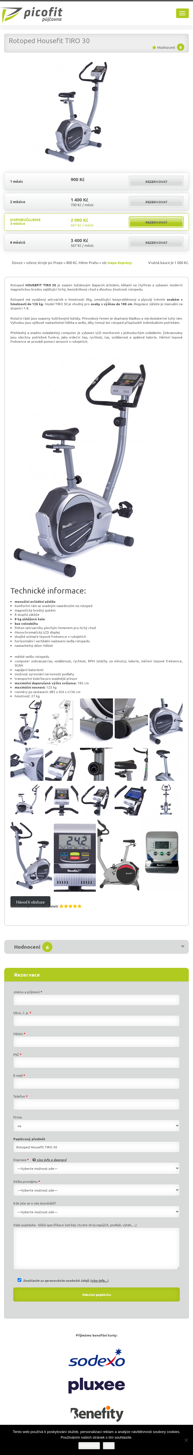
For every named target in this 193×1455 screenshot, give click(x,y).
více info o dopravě (49, 1159)
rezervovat (156, 181)
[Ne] (186, 1440)
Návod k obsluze (30, 901)
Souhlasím (89, 1445)
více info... (99, 1280)
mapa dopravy (119, 262)
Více (108, 1445)
